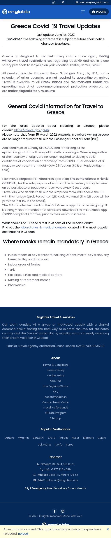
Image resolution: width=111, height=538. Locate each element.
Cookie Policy (55, 375)
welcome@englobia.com (56, 480)
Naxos (76, 438)
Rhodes (63, 438)
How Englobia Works (55, 386)
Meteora (88, 438)
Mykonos (23, 438)
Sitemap (55, 418)
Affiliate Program (55, 413)
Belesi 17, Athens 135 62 (55, 475)
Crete (51, 438)
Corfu (58, 444)
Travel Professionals (55, 407)
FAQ (55, 391)
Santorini (38, 438)
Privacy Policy (55, 370)
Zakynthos (44, 444)
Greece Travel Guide (55, 402)
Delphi (102, 438)
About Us (55, 381)
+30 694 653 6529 (56, 464)
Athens (9, 438)
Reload (23, 534)
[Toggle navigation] (83, 12)
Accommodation (56, 397)
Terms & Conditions (55, 365)
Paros (69, 444)
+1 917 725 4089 (55, 469)
